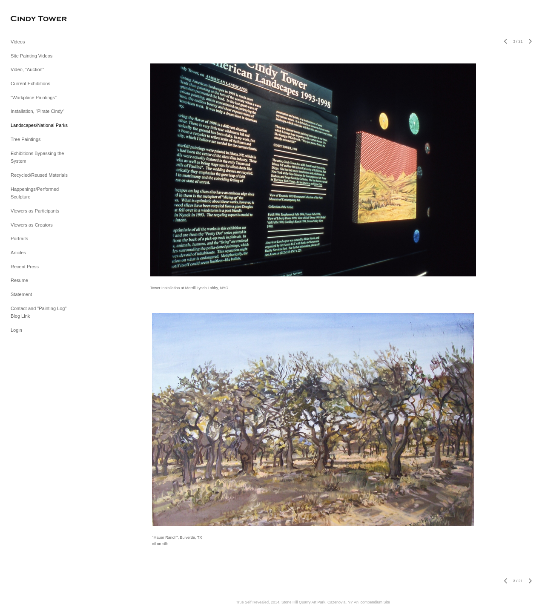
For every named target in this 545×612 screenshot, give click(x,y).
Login (16, 330)
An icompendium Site (372, 602)
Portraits (19, 238)
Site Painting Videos (31, 55)
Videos (18, 41)
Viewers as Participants (35, 210)
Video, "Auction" (27, 69)
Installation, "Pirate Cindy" (37, 111)
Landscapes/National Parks (39, 125)
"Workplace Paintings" (34, 97)
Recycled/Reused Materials (39, 175)
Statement (21, 294)
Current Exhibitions (30, 83)
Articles (18, 252)
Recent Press (25, 266)
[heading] (32, 19)
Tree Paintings (26, 139)
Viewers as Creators (32, 224)
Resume (19, 280)
